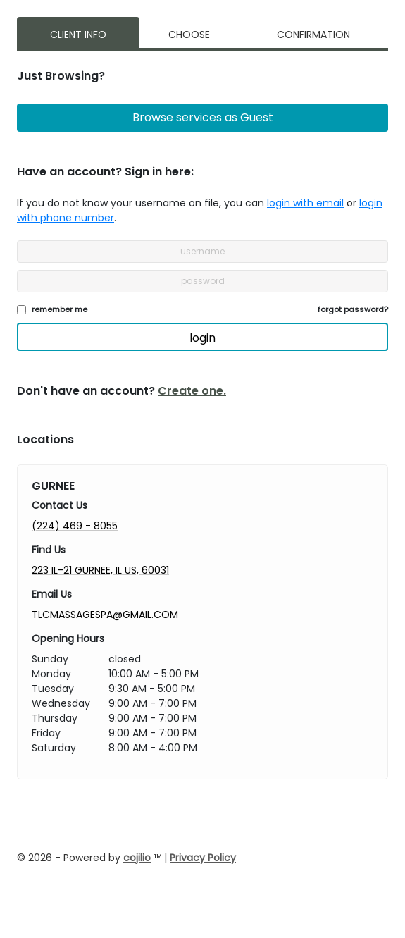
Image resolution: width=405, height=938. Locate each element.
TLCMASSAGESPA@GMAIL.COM (105, 614)
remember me (59, 309)
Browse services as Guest (202, 117)
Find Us (49, 550)
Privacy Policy (203, 858)
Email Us (52, 594)
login (202, 338)
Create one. (192, 391)
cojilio (137, 858)
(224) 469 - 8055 (75, 526)
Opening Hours (68, 638)
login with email (305, 203)
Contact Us (59, 505)
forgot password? (353, 309)
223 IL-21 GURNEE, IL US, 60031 (100, 570)
